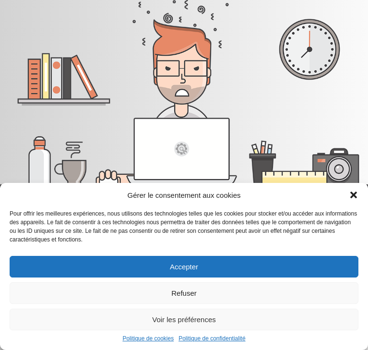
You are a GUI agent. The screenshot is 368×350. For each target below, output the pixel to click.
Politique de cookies (148, 338)
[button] (353, 195)
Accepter (184, 267)
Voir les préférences (184, 319)
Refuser (184, 293)
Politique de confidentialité (211, 338)
